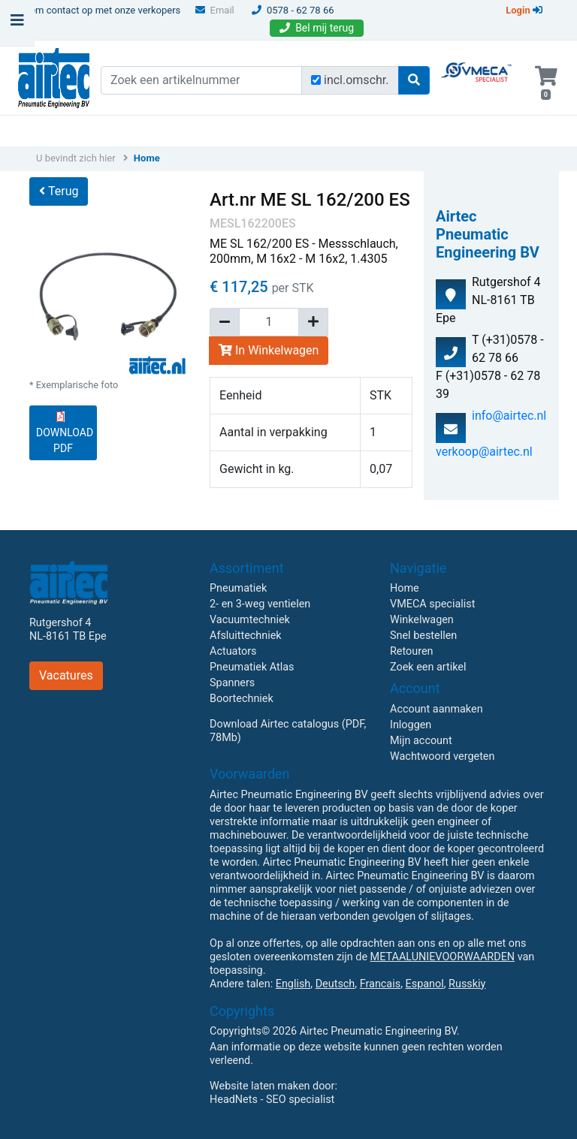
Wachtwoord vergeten (442, 756)
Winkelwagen (422, 619)
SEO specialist (300, 1099)
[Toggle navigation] (17, 24)
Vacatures (66, 675)
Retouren (412, 651)
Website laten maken (260, 1086)
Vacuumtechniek (250, 619)
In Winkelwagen (269, 350)
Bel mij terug (316, 28)
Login (524, 10)
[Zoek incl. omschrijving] (316, 80)
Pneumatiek (238, 588)
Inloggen (410, 725)
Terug (58, 191)
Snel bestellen (423, 635)
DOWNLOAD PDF (64, 432)
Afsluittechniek (246, 635)
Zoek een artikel (428, 667)
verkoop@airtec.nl (484, 451)
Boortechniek (241, 698)
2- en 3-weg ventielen (260, 604)
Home (147, 158)
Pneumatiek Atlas (252, 667)
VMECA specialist (432, 604)
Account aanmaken (436, 709)
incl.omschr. (356, 80)
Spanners (232, 682)
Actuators (233, 651)
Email (214, 10)
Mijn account (421, 740)
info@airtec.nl (509, 415)
